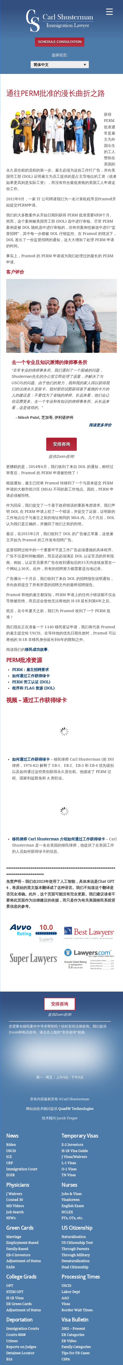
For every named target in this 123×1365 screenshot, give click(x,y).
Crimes (12, 1341)
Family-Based (17, 1249)
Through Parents (75, 1249)
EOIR (10, 1175)
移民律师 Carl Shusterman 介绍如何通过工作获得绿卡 (58, 839)
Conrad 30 (14, 1200)
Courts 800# (16, 1335)
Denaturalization (75, 1261)
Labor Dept (71, 1292)
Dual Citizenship (75, 1267)
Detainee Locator (20, 1353)
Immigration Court (21, 1169)
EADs (10, 1267)
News (12, 1136)
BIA (9, 1359)
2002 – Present (73, 1329)
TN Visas (69, 1175)
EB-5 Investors (18, 1255)
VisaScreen (70, 1200)
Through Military (76, 1255)
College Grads (21, 1277)
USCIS (11, 1151)
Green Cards (20, 1228)
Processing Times (81, 1277)
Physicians (17, 1185)
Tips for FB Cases (76, 1353)
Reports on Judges (21, 1347)
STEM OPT (14, 1292)
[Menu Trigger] (109, 11)
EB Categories (73, 1335)
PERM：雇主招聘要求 (30, 669)
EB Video (69, 1341)
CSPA (66, 1359)
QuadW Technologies (75, 1109)
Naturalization (74, 1237)
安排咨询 (59, 1004)
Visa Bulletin (75, 1320)
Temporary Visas (80, 1136)
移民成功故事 (36, 649)
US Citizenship (77, 1228)
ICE (9, 1157)
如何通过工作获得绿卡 (31, 676)
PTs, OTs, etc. (72, 1218)
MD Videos (15, 1206)
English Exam (73, 1206)
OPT (9, 1286)
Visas (66, 1304)
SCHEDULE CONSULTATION (59, 42)
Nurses (69, 1185)
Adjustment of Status (23, 1261)
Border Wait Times (77, 1310)
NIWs (11, 1218)
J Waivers (14, 1194)
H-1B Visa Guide (75, 1151)
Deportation (19, 1320)
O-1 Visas (69, 1169)
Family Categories (76, 1347)
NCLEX (67, 1212)
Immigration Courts (22, 1329)
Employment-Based (22, 1243)
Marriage (13, 1237)
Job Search (15, 1212)
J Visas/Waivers (74, 1157)
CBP (9, 1163)
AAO (65, 1298)
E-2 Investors (72, 1145)
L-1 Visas (69, 1163)
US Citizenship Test (77, 1243)
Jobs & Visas (72, 1194)
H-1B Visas (15, 1298)
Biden (11, 1145)
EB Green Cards (19, 1304)
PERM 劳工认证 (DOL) (31, 682)
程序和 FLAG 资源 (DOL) (33, 688)
